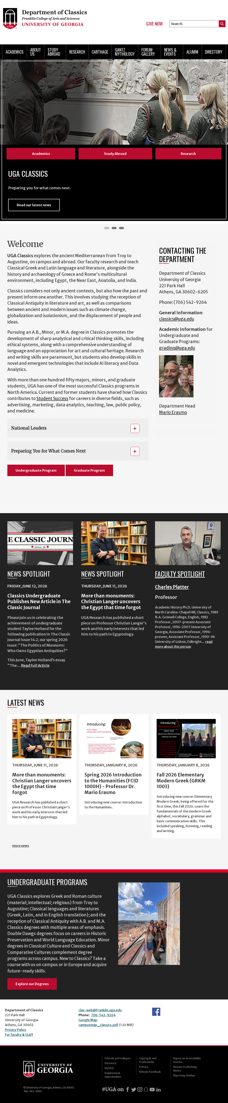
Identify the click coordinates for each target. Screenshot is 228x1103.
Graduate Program (89, 470)
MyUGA (109, 1068)
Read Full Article (35, 665)
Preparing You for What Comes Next (48, 451)
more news (20, 846)
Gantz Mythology (125, 52)
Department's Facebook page (156, 1012)
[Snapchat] (146, 1089)
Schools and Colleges (117, 1058)
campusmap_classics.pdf (98, 1025)
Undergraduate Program (36, 470)
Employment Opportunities (112, 1074)
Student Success (52, 398)
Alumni (192, 52)
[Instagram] (139, 1089)
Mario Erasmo (173, 412)
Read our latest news (34, 205)
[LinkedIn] (158, 1089)
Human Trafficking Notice (185, 1068)
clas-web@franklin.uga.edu (100, 1010)
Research (77, 52)
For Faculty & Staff (19, 1035)
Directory (213, 52)
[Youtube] (152, 1089)
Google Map (88, 1020)
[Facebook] (127, 1089)
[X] (133, 1089)
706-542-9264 (103, 1015)
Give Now (154, 24)
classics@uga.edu (176, 319)
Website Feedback (150, 1071)
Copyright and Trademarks (147, 1060)
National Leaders (28, 428)
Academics (15, 52)
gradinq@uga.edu (177, 348)
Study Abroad (54, 52)
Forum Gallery (148, 52)
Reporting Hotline (184, 1075)
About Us (35, 52)
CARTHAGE (100, 52)
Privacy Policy (15, 1030)
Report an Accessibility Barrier (187, 1060)
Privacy (143, 1066)
